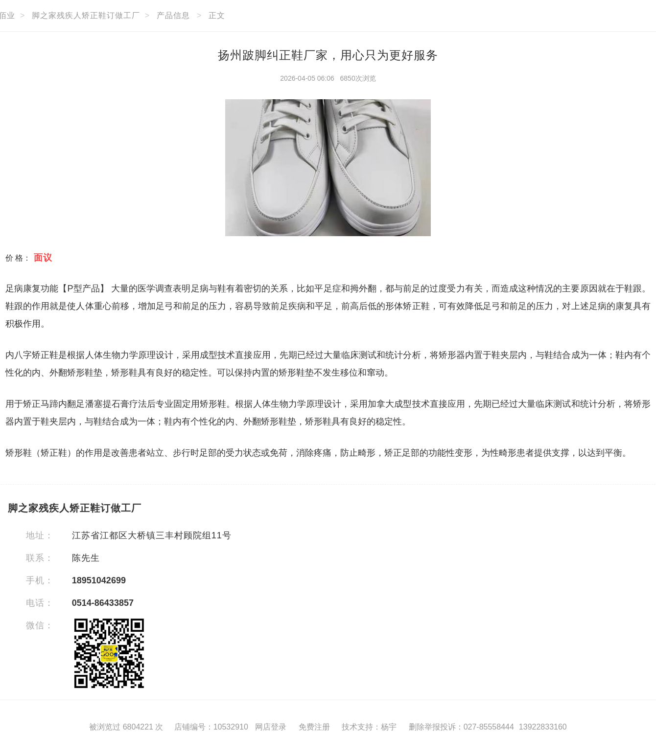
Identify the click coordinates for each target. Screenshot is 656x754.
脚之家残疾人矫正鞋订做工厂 (86, 15)
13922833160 (543, 727)
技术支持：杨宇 (369, 727)
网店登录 (270, 727)
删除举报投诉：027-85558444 (461, 727)
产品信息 (173, 15)
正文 (217, 15)
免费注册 (314, 727)
